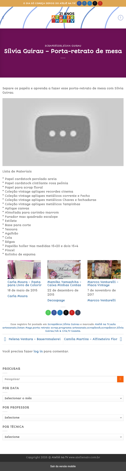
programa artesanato (72, 327)
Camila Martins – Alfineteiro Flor (94, 339)
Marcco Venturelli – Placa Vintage (102, 283)
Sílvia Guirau (72, 45)
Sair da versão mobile (63, 466)
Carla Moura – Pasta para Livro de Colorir (25, 283)
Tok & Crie (60, 331)
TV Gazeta (74, 331)
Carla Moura (18, 296)
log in (38, 351)
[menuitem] (22, 282)
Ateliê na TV (102, 324)
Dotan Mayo (24, 327)
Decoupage (56, 300)
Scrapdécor (53, 45)
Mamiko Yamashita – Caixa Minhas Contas (64, 283)
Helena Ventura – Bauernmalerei (31, 339)
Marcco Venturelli (101, 300)
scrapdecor (108, 327)
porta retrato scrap (45, 327)
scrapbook (94, 327)
